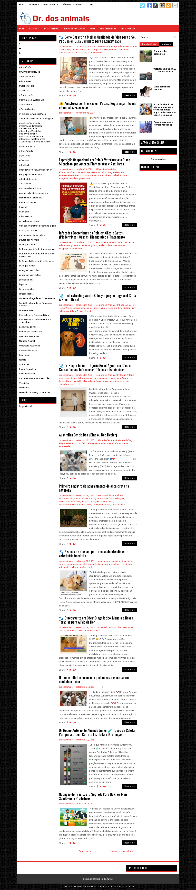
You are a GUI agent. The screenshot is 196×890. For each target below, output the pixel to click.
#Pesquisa (108, 501)
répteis (22, 359)
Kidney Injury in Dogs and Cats (107, 308)
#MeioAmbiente (67, 501)
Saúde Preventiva (95, 52)
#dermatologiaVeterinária (71, 245)
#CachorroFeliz (116, 242)
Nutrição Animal (67, 52)
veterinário (127, 564)
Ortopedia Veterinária (29, 345)
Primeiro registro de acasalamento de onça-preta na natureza (94, 488)
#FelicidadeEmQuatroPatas (112, 245)
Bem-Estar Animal (106, 46)
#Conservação (66, 498)
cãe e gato (24, 211)
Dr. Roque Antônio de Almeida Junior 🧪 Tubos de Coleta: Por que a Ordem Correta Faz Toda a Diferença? (97, 732)
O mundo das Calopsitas (160, 52)
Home (21, 4)
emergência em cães (77, 564)
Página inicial (85, 851)
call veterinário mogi (29, 221)
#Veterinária (117, 504)
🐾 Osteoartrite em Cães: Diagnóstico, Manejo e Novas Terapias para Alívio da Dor (96, 620)
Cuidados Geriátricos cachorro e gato (37, 225)
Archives (166, 44)
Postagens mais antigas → (123, 851)
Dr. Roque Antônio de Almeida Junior (37, 249)
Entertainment (26, 279)
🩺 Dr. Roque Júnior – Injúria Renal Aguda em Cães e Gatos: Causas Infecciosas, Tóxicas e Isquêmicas (95, 367)
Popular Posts (149, 44)
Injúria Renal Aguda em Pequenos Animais (93, 381)
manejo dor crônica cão (109, 627)
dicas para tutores (28, 230)
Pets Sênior (81, 52)
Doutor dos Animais (105, 305)
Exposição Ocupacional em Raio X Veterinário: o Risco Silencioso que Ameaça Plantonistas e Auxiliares (94, 162)
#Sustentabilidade (101, 504)
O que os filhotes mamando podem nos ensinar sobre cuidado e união (94, 679)
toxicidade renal (67, 384)
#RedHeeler (65, 446)
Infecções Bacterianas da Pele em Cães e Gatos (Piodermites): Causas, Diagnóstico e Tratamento (92, 235)
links (91, 4)
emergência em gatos (99, 564)
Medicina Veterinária (119, 49)
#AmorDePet (102, 242)
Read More (129, 95)
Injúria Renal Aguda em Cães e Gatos (37, 298)
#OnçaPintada (83, 501)
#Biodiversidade (105, 495)
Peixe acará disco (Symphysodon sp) (163, 123)
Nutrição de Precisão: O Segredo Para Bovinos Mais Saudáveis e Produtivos (93, 796)
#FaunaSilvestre (82, 498)
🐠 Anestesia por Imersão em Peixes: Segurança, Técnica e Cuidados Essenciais (97, 105)
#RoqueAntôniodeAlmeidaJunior (75, 504)
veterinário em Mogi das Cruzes (74, 567)
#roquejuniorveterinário (70, 248)
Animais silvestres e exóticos (33, 193)
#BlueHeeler (65, 443)
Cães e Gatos (25, 216)
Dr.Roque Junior (85, 378)
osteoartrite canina (28, 350)
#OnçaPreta (96, 501)
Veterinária (24, 383)
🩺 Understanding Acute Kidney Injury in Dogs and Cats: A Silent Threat (97, 297)
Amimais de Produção (30, 188)
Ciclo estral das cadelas (161, 88)
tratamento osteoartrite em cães (82, 630)
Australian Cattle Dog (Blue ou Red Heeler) (88, 435)
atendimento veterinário (109, 561)
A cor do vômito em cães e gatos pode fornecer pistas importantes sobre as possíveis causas (164, 109)
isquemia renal (122, 381)
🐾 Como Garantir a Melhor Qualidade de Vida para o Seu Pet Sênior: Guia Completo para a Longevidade (97, 39)
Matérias (35, 4)
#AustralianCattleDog (121, 440)
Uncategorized (128, 28)
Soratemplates (158, 159)
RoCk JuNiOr (107, 879)
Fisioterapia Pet (83, 49)
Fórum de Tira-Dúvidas (73, 4)
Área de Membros (108, 28)
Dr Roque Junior (124, 305)
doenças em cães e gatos (32, 235)
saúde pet (116, 564)
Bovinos (23, 207)
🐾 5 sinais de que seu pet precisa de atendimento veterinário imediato (93, 553)
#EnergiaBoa (91, 245)
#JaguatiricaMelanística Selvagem (107, 498)
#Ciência (129, 242)
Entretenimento (50, 4)
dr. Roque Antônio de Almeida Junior (97, 886)
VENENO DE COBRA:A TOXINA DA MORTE (164, 70)
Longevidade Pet (100, 49)
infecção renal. (101, 378)
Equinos (23, 284)
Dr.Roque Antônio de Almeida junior (36, 261)
